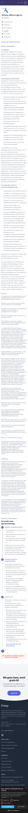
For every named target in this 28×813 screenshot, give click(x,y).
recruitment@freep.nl (7, 730)
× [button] (26, 787)
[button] (14, 810)
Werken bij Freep (6, 764)
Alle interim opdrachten (7, 742)
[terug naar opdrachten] (9, 3)
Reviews (3, 751)
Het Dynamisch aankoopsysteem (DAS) (12, 777)
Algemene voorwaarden (8, 770)
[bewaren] (19, 3)
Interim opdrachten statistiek (9, 745)
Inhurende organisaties (7, 748)
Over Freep (4, 758)
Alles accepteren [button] (7, 806)
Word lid (14, 693)
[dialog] (14, 799)
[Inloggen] (25, 2)
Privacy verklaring (6, 767)
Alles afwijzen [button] (21, 806)
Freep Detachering (6, 761)
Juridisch (6, 31)
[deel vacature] (22, 3)
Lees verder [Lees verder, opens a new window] (9, 797)
